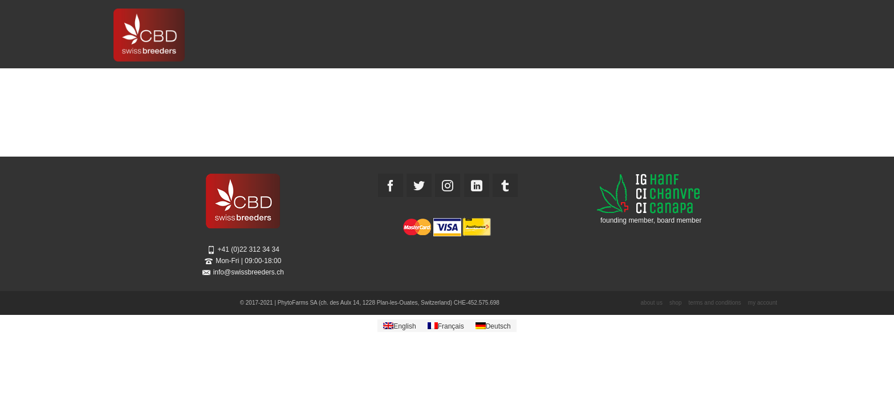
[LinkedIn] (476, 185)
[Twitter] (419, 185)
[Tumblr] (505, 185)
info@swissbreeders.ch (243, 272)
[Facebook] (390, 185)
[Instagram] (447, 185)
